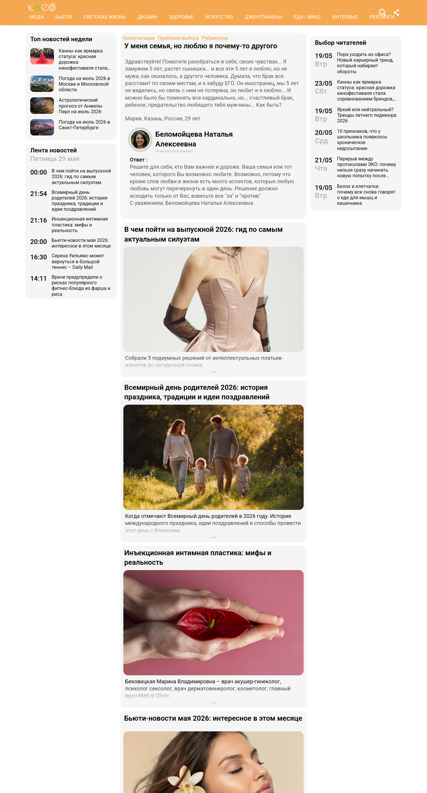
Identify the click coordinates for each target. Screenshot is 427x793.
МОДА (37, 17)
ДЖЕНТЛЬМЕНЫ (263, 17)
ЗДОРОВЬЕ (181, 17)
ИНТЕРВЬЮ (345, 17)
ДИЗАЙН (147, 17)
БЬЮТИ (63, 17)
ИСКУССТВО (219, 17)
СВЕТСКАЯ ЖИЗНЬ (104, 17)
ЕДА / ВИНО (307, 17)
